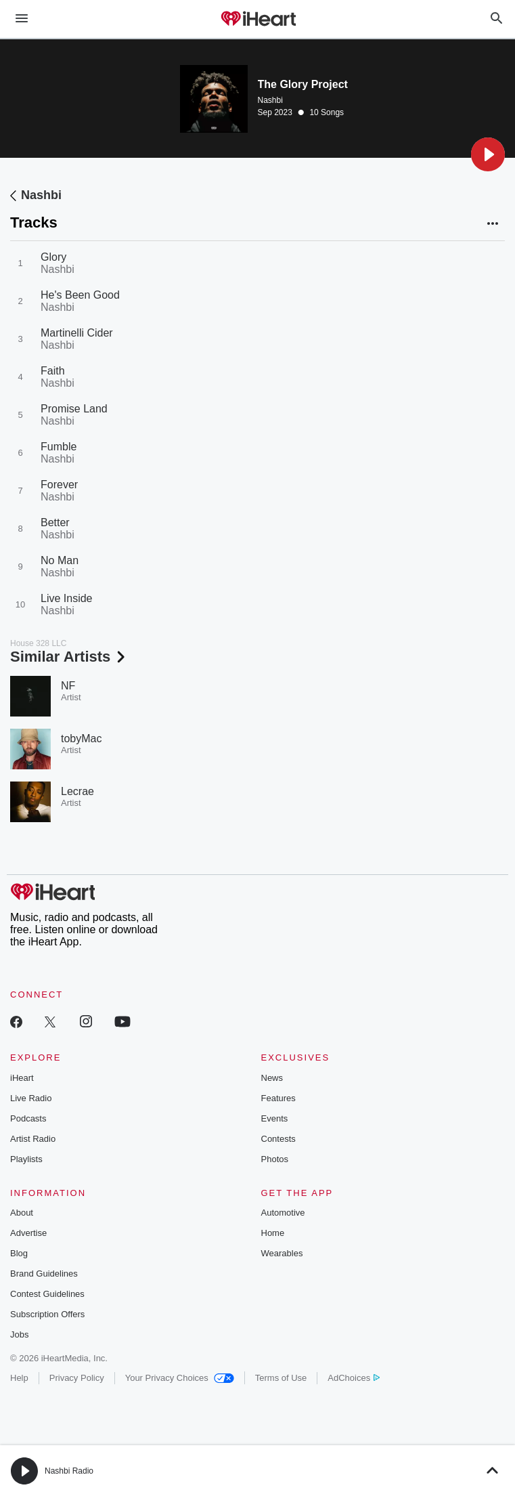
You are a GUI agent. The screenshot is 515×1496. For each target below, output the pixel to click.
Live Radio (30, 1098)
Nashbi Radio (69, 1471)
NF (68, 685)
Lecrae (77, 791)
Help (19, 1378)
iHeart (22, 1078)
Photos (274, 1159)
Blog (19, 1253)
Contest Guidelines (47, 1294)
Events (274, 1118)
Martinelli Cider (77, 333)
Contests (278, 1139)
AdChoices (354, 1378)
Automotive (283, 1213)
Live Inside (67, 598)
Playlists (26, 1159)
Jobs (19, 1334)
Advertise (28, 1233)
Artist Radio (32, 1139)
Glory (53, 257)
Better (55, 522)
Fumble (58, 446)
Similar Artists (69, 656)
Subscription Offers (47, 1314)
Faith (53, 371)
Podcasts (28, 1118)
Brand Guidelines (44, 1273)
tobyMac (81, 738)
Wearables (282, 1253)
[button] (488, 154)
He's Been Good (80, 295)
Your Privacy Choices (179, 1378)
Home (273, 1233)
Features (278, 1098)
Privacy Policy (76, 1378)
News (272, 1078)
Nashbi (270, 100)
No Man (60, 560)
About (21, 1213)
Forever (59, 484)
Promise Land (74, 408)
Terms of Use (281, 1378)
